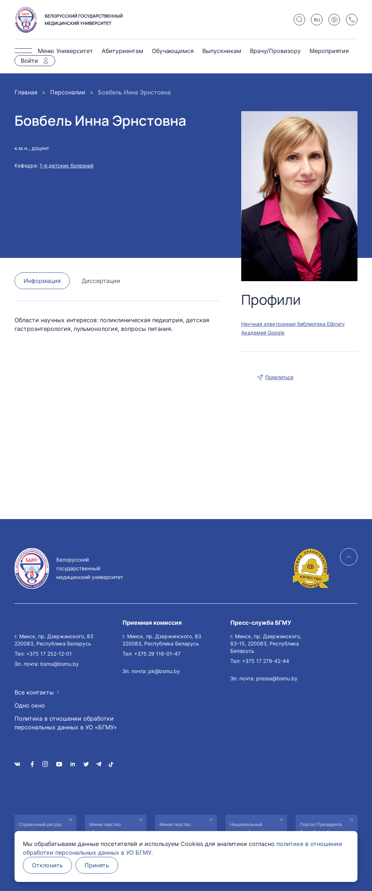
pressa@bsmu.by (277, 678)
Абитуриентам (122, 50)
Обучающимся (173, 50)
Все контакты (34, 692)
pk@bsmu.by (164, 671)
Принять (97, 865)
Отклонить (47, 865)
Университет (74, 50)
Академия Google (262, 332)
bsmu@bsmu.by (59, 664)
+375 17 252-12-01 (49, 654)
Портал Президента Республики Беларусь (323, 828)
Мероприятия (329, 50)
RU (317, 20)
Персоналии (67, 92)
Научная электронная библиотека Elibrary (293, 324)
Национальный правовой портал (248, 828)
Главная (26, 92)
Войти (29, 60)
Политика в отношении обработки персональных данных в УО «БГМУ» (66, 723)
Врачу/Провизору (275, 50)
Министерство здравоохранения (178, 828)
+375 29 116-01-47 (157, 654)
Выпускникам (221, 50)
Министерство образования (105, 828)
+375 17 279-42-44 (265, 661)
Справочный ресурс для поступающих (40, 828)
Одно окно (30, 705)
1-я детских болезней (66, 165)
